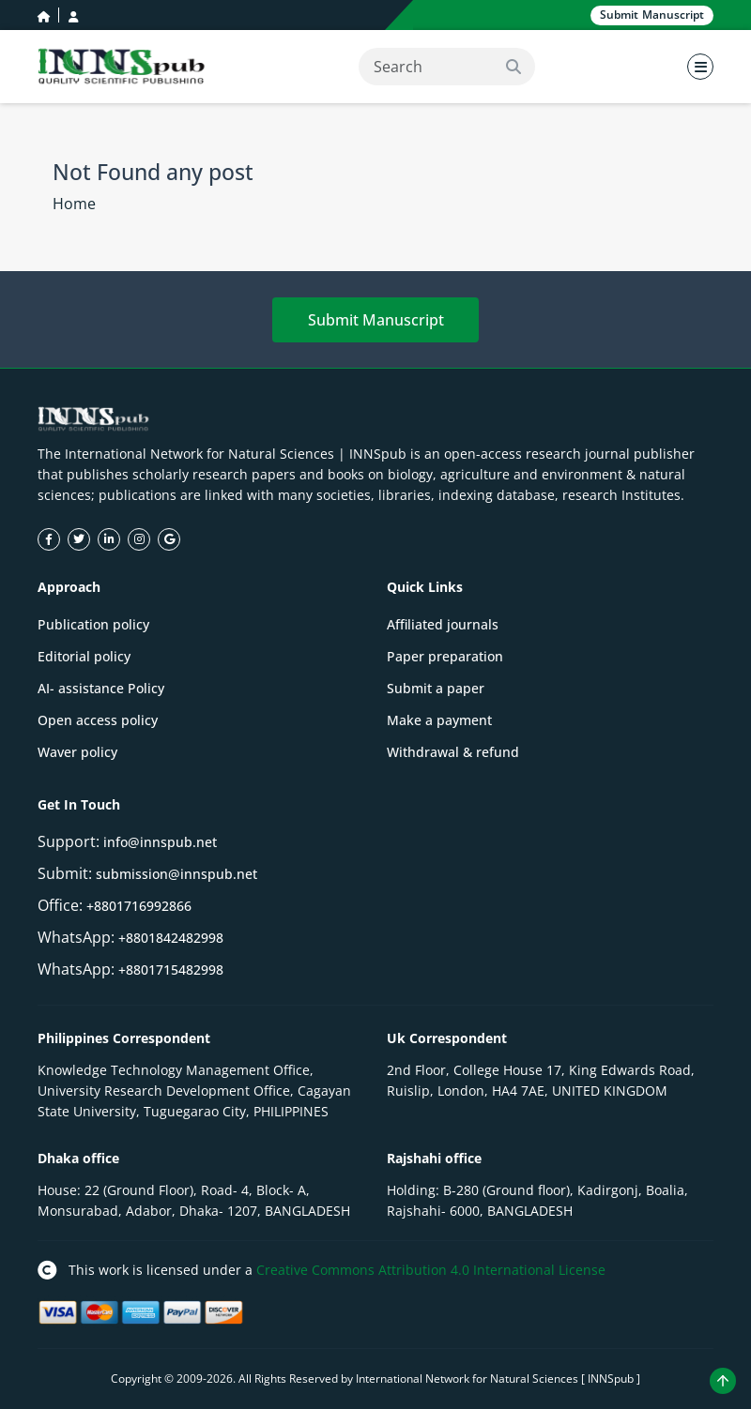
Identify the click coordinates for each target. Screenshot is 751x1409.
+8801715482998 (170, 969)
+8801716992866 (139, 906)
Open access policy (98, 720)
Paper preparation (445, 656)
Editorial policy (84, 656)
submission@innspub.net (176, 874)
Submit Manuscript (376, 320)
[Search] (447, 66)
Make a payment (439, 720)
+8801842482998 (170, 938)
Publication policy (93, 624)
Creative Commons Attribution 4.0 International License (430, 1270)
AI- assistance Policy (101, 688)
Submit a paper (435, 688)
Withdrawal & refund (453, 752)
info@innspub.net (160, 842)
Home (74, 203)
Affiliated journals (442, 624)
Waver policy (77, 752)
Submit (652, 15)
